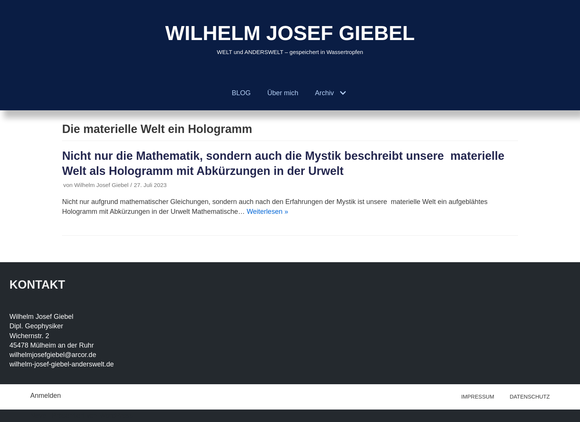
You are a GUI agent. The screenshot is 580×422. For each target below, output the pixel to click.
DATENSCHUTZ (530, 397)
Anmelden (45, 395)
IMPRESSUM (477, 397)
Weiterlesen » (267, 211)
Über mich (282, 93)
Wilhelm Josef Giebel (101, 185)
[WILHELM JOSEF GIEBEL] (290, 38)
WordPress (116, 415)
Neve (38, 415)
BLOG (241, 93)
